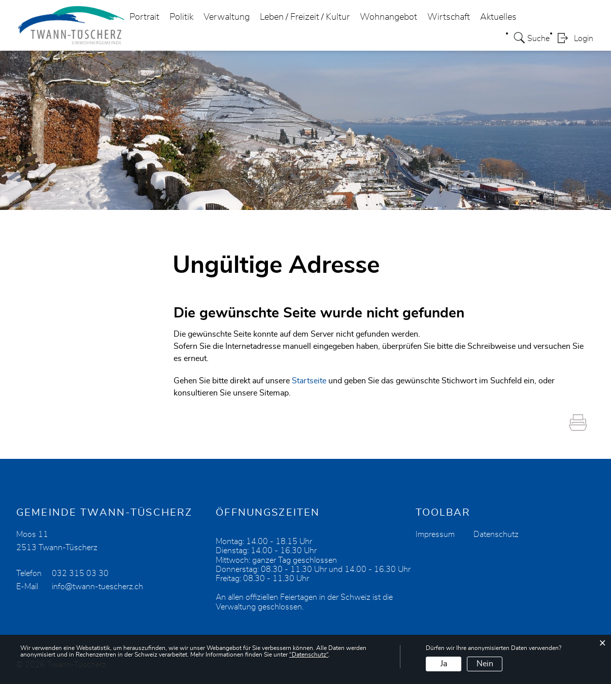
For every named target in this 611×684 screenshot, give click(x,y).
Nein (485, 664)
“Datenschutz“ (308, 655)
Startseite (309, 381)
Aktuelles (498, 17)
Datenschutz (496, 534)
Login (583, 38)
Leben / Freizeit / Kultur (305, 17)
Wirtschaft (448, 17)
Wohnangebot (388, 17)
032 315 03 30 (80, 573)
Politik (181, 17)
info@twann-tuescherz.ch (97, 587)
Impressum (435, 534)
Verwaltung (226, 17)
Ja (443, 664)
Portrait (144, 17)
